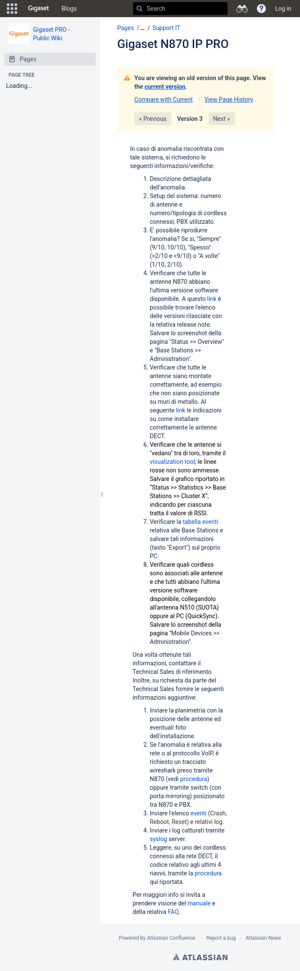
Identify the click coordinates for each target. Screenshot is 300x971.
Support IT (166, 27)
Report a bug (221, 938)
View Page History (228, 99)
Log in (283, 8)
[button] (12, 8)
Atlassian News (263, 938)
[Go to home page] (39, 8)
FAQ (173, 911)
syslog (159, 839)
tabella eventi (200, 521)
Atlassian (200, 956)
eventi (199, 813)
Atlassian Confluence (171, 938)
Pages (125, 27)
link (212, 298)
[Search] (139, 8)
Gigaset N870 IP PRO (173, 44)
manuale (200, 903)
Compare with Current (163, 99)
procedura (193, 779)
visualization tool (172, 461)
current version (165, 86)
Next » (221, 118)
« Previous (153, 118)
